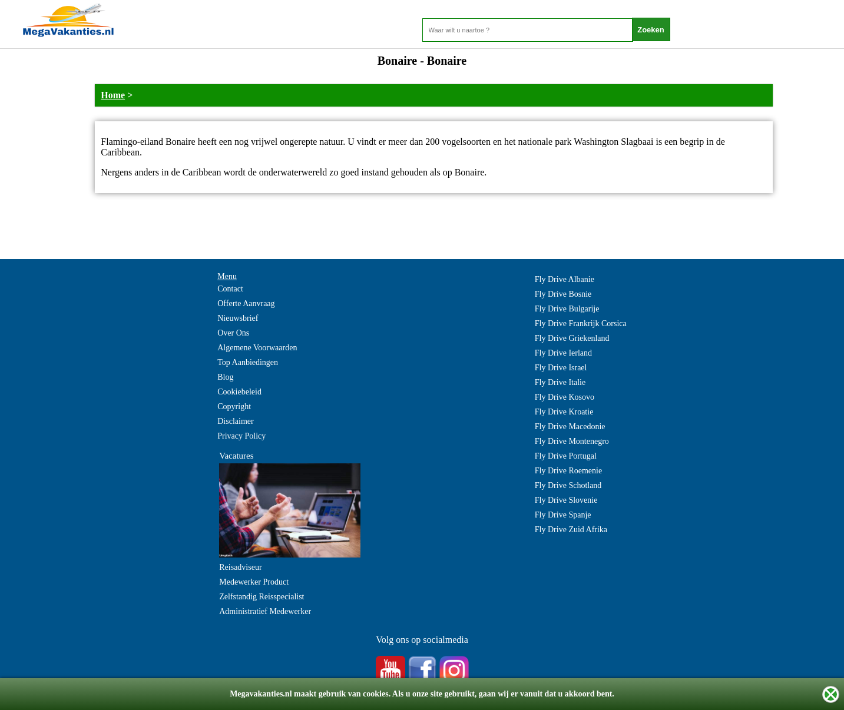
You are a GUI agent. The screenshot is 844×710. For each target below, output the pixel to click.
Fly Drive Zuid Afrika (571, 529)
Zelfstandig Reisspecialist (261, 596)
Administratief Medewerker (265, 611)
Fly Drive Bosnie (563, 294)
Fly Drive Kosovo (564, 397)
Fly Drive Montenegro (572, 441)
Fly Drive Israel (561, 367)
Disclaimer (235, 421)
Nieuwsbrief (237, 318)
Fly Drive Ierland (563, 353)
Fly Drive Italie (560, 382)
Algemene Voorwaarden (257, 347)
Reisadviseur (240, 567)
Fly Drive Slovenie (566, 500)
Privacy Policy (241, 436)
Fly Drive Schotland (568, 485)
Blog (225, 377)
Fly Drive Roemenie (568, 470)
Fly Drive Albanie (564, 279)
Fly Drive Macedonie (570, 426)
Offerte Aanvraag (245, 303)
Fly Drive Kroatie (564, 411)
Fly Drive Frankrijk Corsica (581, 323)
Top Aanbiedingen (247, 362)
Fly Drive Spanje (563, 514)
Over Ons (233, 333)
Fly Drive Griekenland (572, 338)
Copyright (234, 406)
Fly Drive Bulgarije (567, 308)
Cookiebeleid (239, 391)
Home (113, 95)
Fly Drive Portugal (566, 456)
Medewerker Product (254, 582)
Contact (230, 288)
